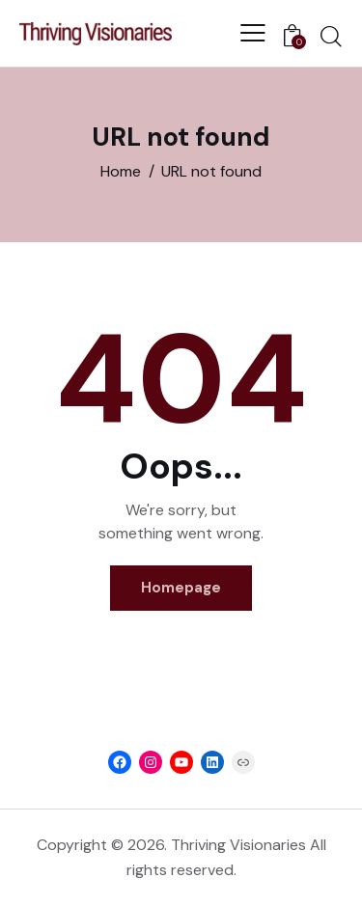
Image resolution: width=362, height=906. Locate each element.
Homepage (181, 587)
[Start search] (331, 35)
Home (120, 171)
